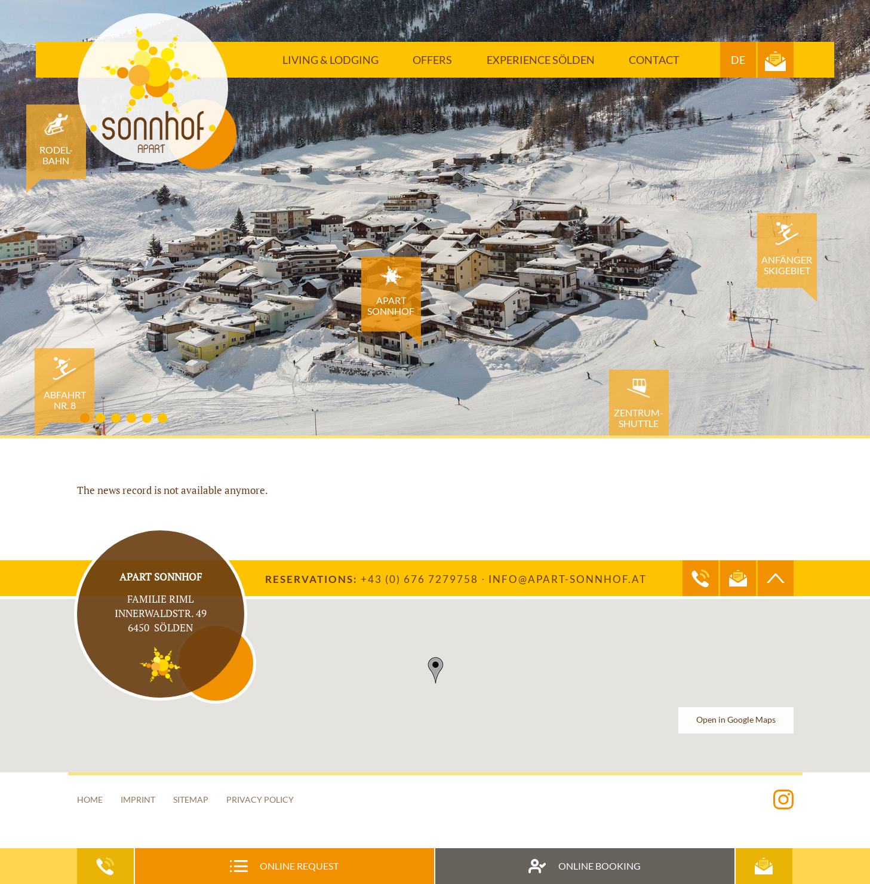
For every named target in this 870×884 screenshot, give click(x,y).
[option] (435, 217)
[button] (435, 671)
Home (90, 799)
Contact (654, 59)
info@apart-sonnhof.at (567, 579)
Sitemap (190, 799)
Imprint (138, 799)
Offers (432, 59)
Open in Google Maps (736, 720)
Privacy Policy (260, 799)
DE (738, 59)
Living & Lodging (330, 59)
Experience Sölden (541, 59)
